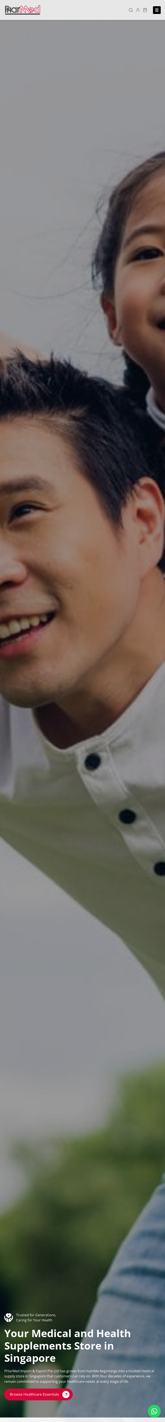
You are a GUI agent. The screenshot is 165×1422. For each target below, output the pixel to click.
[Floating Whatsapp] (154, 1411)
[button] (131, 10)
